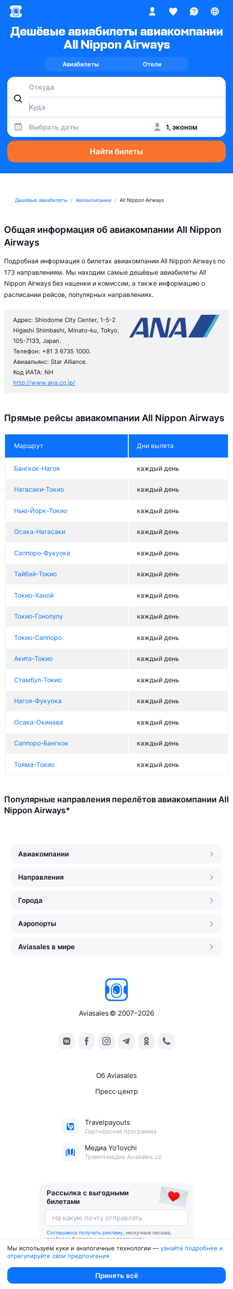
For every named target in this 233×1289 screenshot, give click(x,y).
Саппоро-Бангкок (41, 743)
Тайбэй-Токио (35, 574)
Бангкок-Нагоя (37, 468)
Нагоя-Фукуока (38, 701)
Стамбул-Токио (38, 680)
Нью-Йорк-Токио (40, 510)
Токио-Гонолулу (38, 616)
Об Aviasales (116, 1075)
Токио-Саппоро (38, 637)
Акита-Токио (33, 658)
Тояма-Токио (34, 764)
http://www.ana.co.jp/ (44, 382)
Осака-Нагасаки (39, 531)
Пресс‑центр (116, 1091)
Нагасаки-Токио (39, 489)
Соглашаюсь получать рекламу (85, 1232)
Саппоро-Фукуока (42, 553)
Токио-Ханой (33, 595)
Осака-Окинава (38, 722)
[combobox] (116, 87)
